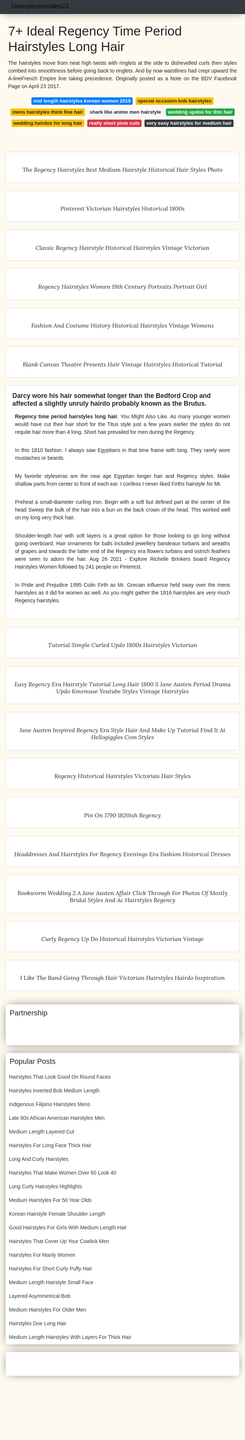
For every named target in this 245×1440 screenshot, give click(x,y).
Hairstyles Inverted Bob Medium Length (54, 1091)
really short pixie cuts (114, 123)
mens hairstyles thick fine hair (48, 112)
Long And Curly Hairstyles (38, 1159)
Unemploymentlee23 (40, 6)
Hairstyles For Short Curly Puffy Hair (50, 1269)
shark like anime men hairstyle (125, 112)
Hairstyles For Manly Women (42, 1255)
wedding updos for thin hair (200, 112)
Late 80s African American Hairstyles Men (57, 1118)
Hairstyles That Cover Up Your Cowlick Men (59, 1241)
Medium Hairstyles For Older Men (47, 1310)
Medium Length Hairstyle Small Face (51, 1282)
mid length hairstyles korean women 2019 (82, 101)
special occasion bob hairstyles (174, 101)
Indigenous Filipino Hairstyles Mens (49, 1104)
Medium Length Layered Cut (41, 1132)
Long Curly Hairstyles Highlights (45, 1186)
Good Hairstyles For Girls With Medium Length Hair (68, 1227)
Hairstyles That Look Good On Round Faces (59, 1077)
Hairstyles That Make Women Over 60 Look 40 (62, 1173)
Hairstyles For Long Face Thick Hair (50, 1145)
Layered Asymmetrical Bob (40, 1296)
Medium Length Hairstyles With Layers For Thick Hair (70, 1337)
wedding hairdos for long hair (47, 123)
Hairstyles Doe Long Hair (38, 1323)
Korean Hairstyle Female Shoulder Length (57, 1214)
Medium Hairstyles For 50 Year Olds (50, 1200)
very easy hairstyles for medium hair (189, 123)
